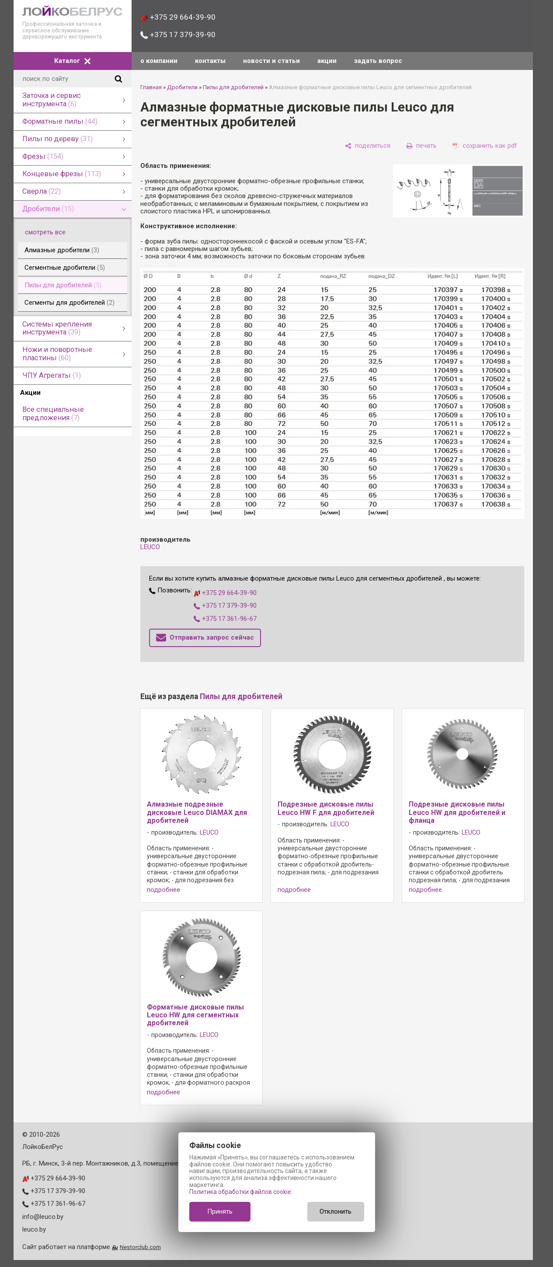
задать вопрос (378, 61)
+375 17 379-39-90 (177, 34)
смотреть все (50, 232)
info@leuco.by (42, 1217)
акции (327, 61)
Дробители (182, 87)
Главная (151, 87)
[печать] (421, 145)
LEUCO (150, 547)
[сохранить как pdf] (484, 145)
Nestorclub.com (140, 1246)
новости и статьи (271, 61)
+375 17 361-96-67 (225, 619)
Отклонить (335, 1211)
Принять (220, 1211)
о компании (158, 61)
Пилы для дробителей (233, 87)
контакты (210, 61)
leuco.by (34, 1229)
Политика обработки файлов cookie (240, 1191)
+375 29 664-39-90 (177, 17)
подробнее (163, 890)
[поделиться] (367, 145)
